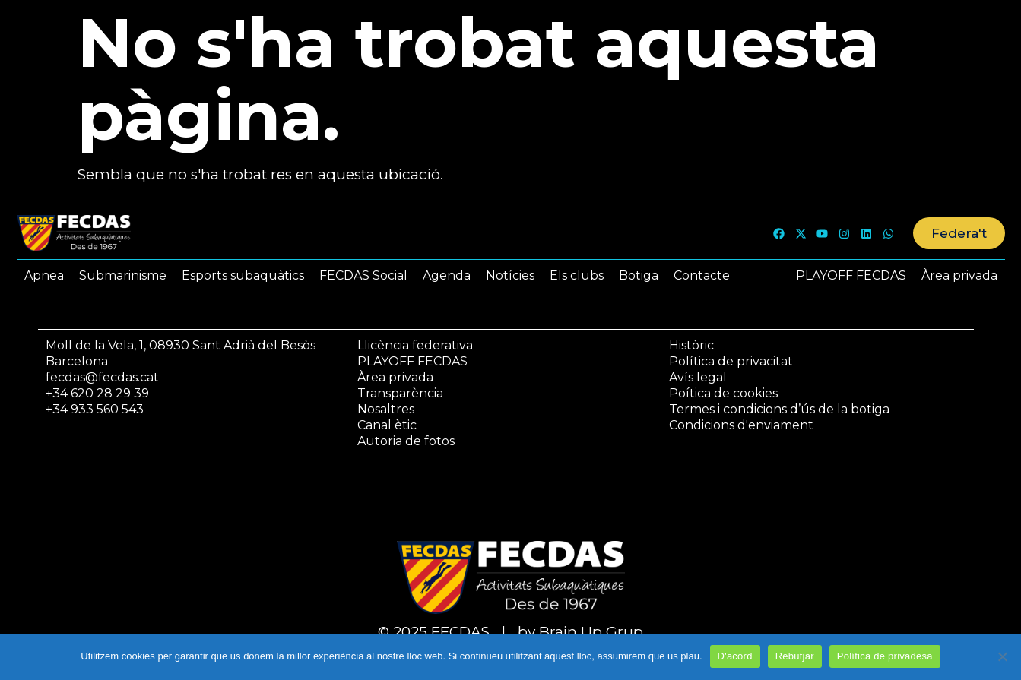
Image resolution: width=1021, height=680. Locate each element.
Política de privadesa (885, 656)
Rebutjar (794, 656)
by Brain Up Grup (580, 631)
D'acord (735, 656)
